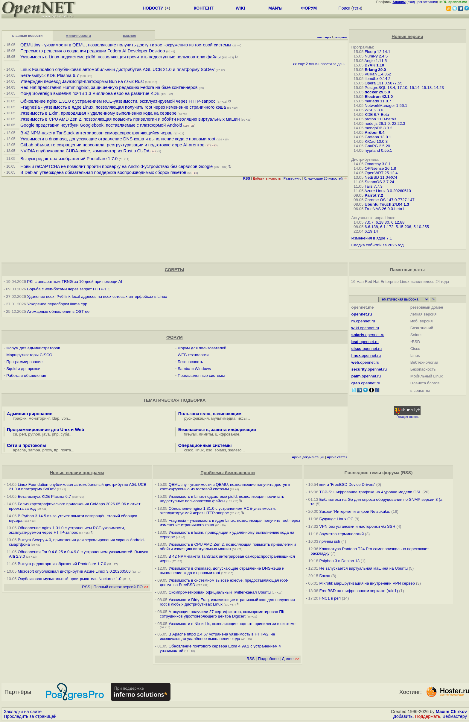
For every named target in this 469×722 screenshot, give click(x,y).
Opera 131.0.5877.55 (383, 83)
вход (411, 2)
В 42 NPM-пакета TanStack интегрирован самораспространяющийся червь (96, 133)
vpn (65, 418)
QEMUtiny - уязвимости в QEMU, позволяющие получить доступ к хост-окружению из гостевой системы (125, 45)
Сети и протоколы (26, 445)
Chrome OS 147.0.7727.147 (390, 200)
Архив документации (308, 457)
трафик (19, 418)
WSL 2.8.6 (374, 110)
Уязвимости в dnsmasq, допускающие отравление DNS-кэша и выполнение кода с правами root (117, 138)
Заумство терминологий (341, 534)
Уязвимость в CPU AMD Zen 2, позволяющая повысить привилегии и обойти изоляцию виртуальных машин (130, 119)
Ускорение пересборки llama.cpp (57, 304)
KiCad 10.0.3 (376, 141)
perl (22, 434)
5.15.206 (403, 227)
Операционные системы (205, 445)
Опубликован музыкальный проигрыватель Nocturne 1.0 (69, 579)
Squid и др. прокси (23, 368)
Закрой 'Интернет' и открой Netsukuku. (354, 511)
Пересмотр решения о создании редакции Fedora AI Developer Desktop (92, 50)
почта (66, 450)
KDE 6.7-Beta (377, 114)
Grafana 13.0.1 (378, 137)
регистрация (427, 2)
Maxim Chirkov (451, 711)
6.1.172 (386, 227)
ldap (55, 418)
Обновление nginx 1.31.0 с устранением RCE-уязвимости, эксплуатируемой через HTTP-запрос (117, 101)
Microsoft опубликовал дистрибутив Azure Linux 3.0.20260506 (74, 571)
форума (390, 472)
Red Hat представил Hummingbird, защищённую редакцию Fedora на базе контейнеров (109, 87)
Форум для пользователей (202, 348)
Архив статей (337, 457)
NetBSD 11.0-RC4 (381, 177)
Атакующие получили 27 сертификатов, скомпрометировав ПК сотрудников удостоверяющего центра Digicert (222, 613)
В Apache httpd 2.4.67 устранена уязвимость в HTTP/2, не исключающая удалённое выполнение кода (217, 636)
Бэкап (324, 576)
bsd (209, 450)
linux (200, 450)
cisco (188, 450)
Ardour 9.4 (375, 132)
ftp (56, 450)
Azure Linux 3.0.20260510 (387, 191)
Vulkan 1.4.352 (378, 74)
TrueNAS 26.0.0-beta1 (384, 209)
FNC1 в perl (330, 598)
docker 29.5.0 (377, 92)
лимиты (206, 434)
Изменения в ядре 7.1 (371, 238)
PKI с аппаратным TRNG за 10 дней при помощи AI (74, 281)
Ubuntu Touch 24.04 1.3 (387, 204)
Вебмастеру (455, 716)
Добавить (403, 716)
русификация (196, 418)
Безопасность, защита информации (217, 429)
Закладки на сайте (23, 711)
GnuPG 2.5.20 (377, 146)
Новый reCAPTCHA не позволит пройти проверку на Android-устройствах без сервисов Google (116, 166)
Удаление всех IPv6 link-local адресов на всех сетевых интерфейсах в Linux (97, 296)
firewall (190, 434)
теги (357, 8)
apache (19, 450)
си (15, 434)
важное (129, 36)
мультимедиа (223, 418)
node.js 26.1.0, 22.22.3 (385, 123)
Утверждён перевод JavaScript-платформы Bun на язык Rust (82, 81)
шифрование (227, 434)
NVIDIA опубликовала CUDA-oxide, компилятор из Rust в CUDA (84, 150)
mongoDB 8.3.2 (378, 128)
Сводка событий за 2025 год (377, 245)
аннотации (324, 37)
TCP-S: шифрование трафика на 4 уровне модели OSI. (370, 492)
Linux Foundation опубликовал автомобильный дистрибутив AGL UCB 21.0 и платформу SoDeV (117, 69)
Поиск (344, 8)
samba (34, 450)
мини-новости (78, 36)
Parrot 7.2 (374, 195)
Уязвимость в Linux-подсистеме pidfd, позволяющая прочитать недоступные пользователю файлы (120, 56)
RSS (86, 587)
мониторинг (39, 418)
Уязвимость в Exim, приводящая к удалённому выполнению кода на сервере (98, 113)
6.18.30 (382, 222)
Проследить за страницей (30, 716)
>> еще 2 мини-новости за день (319, 64)
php (55, 434)
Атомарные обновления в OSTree (58, 311)
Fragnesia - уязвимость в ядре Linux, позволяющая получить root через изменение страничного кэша (123, 107)
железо (234, 450)
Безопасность (190, 362)
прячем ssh (329, 541)
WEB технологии (193, 355)
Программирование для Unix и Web (45, 429)
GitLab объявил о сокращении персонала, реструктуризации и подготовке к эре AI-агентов (112, 144)
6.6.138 (371, 227)
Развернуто (293, 178)
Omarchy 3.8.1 (378, 164)
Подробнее (268, 658)
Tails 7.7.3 (374, 186)
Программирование (24, 362)
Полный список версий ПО (121, 587)
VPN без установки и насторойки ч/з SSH (357, 526)
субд (65, 434)
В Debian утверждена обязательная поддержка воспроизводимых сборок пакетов (103, 172)
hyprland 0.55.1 (378, 150)
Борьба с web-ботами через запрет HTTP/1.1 (68, 289)
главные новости (27, 36)
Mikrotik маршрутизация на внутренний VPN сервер (367, 583)
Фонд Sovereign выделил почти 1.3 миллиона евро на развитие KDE (90, 93)
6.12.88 (397, 222)
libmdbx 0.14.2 (378, 78)
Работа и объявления (26, 375)
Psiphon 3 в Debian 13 (339, 561)
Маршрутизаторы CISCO (29, 355)
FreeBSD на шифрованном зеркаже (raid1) (358, 590)
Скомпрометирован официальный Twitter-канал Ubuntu (219, 592)
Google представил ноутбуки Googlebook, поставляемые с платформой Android (101, 125)
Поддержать (427, 716)
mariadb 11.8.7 (378, 101)
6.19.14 (371, 231)
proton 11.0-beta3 (380, 119)
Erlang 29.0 (375, 69)
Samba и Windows (194, 368)
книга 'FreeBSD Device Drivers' (347, 484)
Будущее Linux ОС (336, 519)
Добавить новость (267, 178)
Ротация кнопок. (408, 416)
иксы (242, 418)
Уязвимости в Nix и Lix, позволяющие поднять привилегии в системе (232, 623)
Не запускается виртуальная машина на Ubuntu (363, 568)
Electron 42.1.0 (379, 96)
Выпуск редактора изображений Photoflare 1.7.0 (69, 158)
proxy (47, 450)
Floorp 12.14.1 (377, 51)
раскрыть (340, 37)
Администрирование (29, 413)
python (34, 434)
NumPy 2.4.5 (376, 56)
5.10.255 (421, 227)
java (46, 434)
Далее (290, 658)
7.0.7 (369, 222)
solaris (220, 450)
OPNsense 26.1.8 (380, 168)
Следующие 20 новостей (325, 178)
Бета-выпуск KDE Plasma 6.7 (49, 75)
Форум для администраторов (33, 348)
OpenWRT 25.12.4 (381, 173)
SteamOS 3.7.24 (379, 182)
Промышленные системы (201, 375)
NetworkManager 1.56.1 (386, 105)
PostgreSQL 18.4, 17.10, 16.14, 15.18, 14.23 (404, 87)
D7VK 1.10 (374, 65)
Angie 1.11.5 (375, 60)
